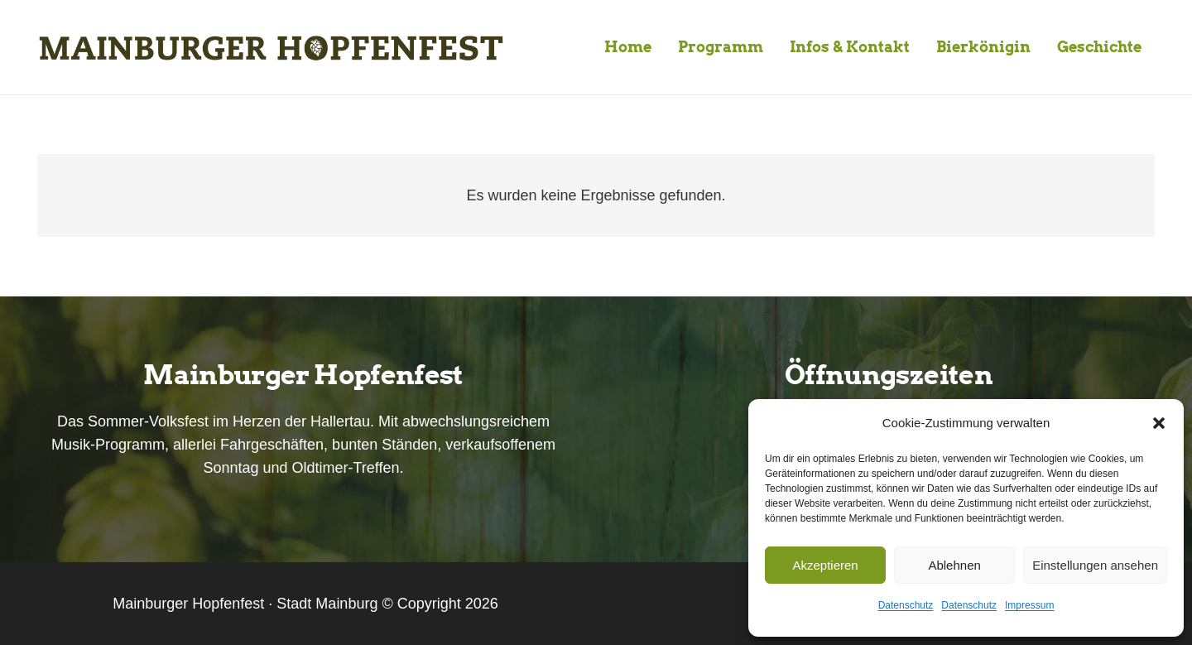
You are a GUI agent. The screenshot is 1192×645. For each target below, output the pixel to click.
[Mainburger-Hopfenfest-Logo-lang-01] (270, 47)
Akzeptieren (825, 565)
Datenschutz (906, 605)
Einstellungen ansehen (1095, 565)
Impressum (1029, 605)
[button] (1159, 423)
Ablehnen (954, 565)
